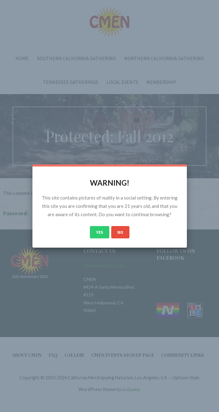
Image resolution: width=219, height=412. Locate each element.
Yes (99, 232)
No (120, 232)
